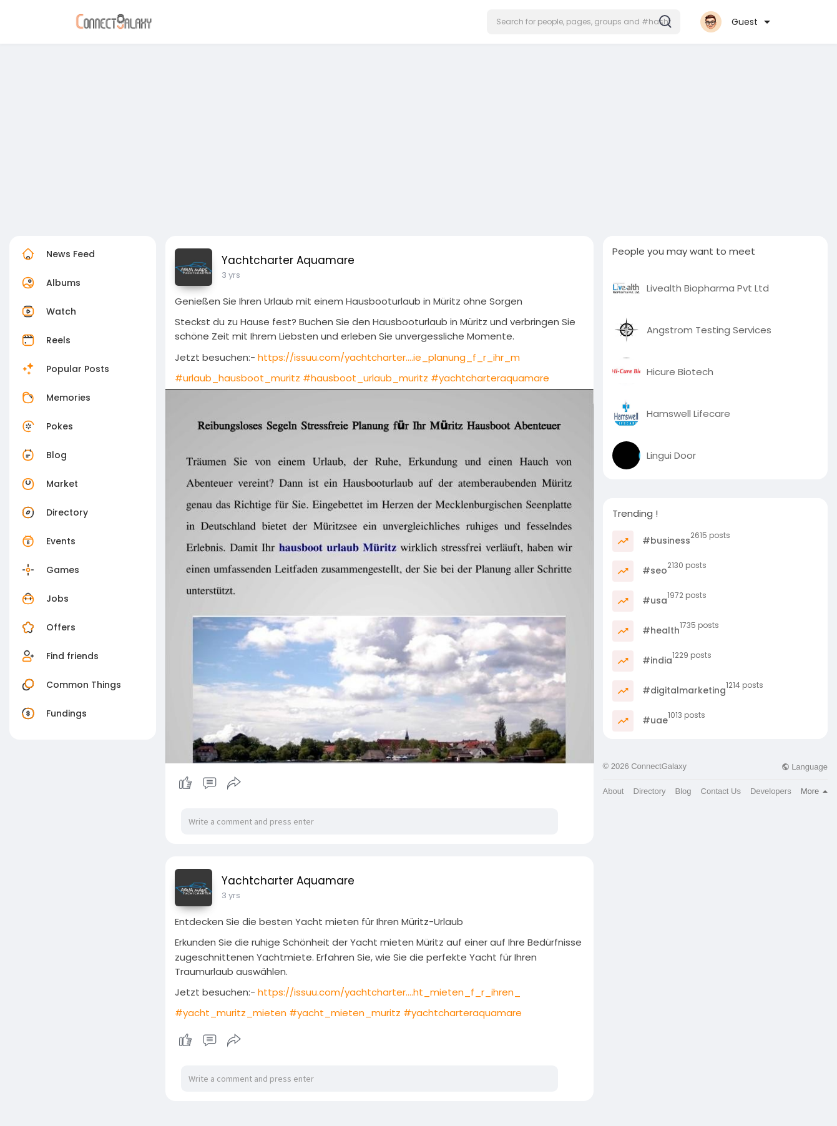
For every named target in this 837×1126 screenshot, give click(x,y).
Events (47, 541)
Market (48, 483)
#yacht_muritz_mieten (230, 1012)
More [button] (814, 791)
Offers (47, 627)
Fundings (53, 713)
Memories (55, 397)
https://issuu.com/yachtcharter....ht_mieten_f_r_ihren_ (389, 992)
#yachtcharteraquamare (490, 377)
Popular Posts (64, 369)
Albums (50, 282)
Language (804, 767)
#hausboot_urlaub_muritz (365, 377)
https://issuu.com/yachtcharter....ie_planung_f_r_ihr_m (389, 357)
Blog (43, 455)
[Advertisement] (418, 136)
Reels (45, 340)
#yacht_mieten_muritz (345, 1012)
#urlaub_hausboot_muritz (237, 377)
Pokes (46, 426)
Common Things (70, 684)
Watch (47, 311)
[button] (583, 21)
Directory (53, 512)
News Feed (57, 254)
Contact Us (721, 791)
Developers (770, 791)
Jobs (44, 598)
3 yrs (231, 275)
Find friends (59, 656)
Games (49, 570)
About (613, 791)
